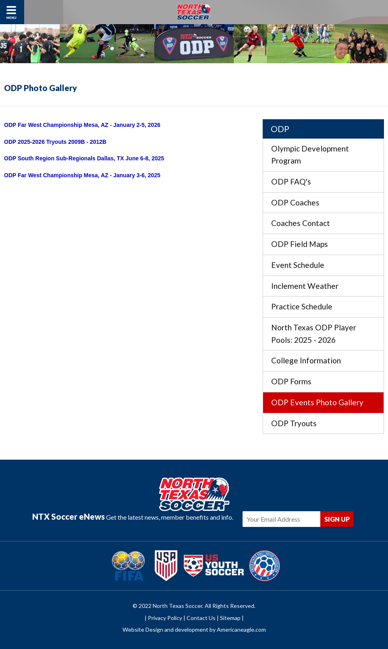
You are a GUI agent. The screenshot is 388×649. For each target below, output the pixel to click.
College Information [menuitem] (306, 360)
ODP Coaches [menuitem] (295, 202)
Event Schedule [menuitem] (297, 265)
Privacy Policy (165, 617)
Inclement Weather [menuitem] (304, 285)
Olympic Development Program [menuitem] (310, 155)
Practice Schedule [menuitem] (301, 306)
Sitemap (230, 617)
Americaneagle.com (241, 629)
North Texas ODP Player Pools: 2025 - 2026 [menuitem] (313, 333)
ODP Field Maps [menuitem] (299, 244)
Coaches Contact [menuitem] (300, 223)
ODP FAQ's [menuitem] (291, 181)
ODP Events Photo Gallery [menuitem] (317, 402)
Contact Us (201, 617)
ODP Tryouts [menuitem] (294, 423)
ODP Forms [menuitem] (291, 381)
